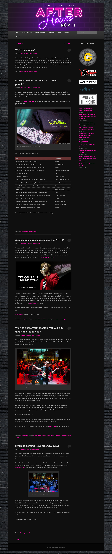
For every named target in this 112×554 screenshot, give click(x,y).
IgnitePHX (49, 435)
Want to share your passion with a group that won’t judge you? (87, 158)
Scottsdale (55, 319)
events (35, 319)
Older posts (19, 43)
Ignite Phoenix (42, 435)
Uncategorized (24, 71)
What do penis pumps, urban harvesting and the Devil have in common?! (87, 116)
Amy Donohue (36, 87)
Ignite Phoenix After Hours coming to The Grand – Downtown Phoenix (86, 135)
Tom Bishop (33, 53)
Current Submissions (40, 32)
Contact (18, 37)
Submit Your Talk (27, 32)
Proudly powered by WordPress (56, 547)
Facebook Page (34, 303)
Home (17, 32)
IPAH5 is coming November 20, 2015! (37, 445)
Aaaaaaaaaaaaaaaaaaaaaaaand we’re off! (39, 240)
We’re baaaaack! (25, 50)
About (59, 32)
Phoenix (49, 319)
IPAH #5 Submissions (47, 257)
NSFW (44, 319)
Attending (52, 32)
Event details (19, 314)
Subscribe (66, 32)
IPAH (53, 435)
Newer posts (67, 43)
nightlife (40, 319)
